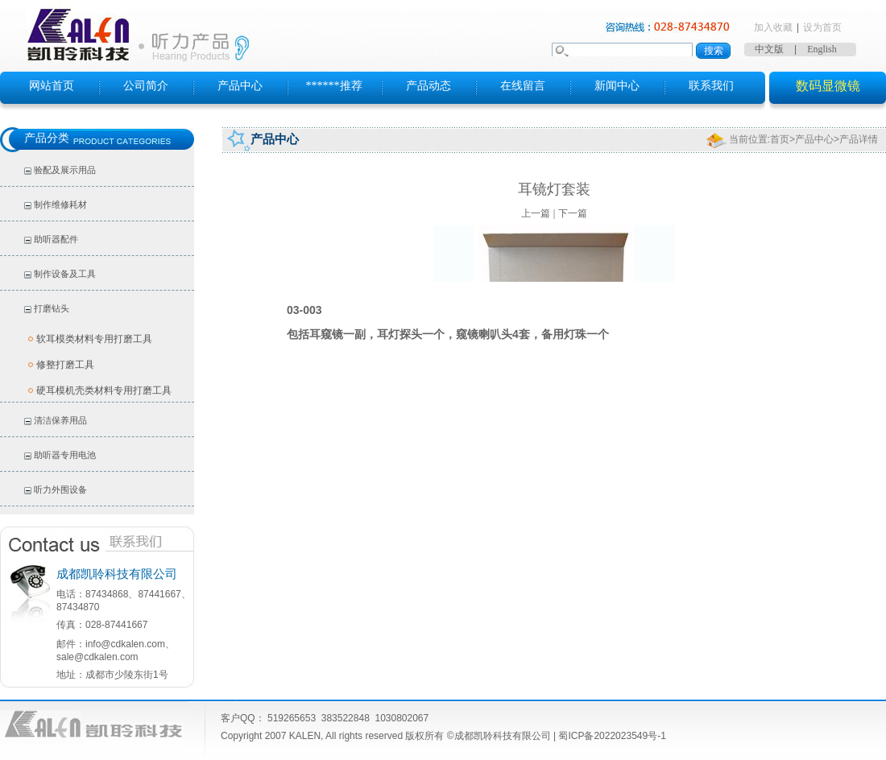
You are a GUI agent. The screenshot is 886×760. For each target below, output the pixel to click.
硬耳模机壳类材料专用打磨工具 (104, 390)
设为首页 (822, 27)
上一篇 (535, 213)
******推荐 (334, 86)
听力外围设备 (60, 489)
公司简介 (145, 86)
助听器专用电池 (65, 455)
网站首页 (51, 86)
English (822, 49)
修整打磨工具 (65, 364)
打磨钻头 (51, 308)
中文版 (769, 49)
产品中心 (240, 86)
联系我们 (711, 86)
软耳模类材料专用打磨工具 (94, 339)
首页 (779, 139)
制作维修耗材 (60, 204)
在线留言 (522, 86)
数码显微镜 (828, 86)
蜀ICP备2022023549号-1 (611, 735)
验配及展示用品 (65, 170)
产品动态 (428, 86)
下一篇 (572, 213)
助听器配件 (56, 239)
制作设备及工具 (65, 274)
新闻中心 (617, 86)
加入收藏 (773, 27)
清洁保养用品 (60, 420)
